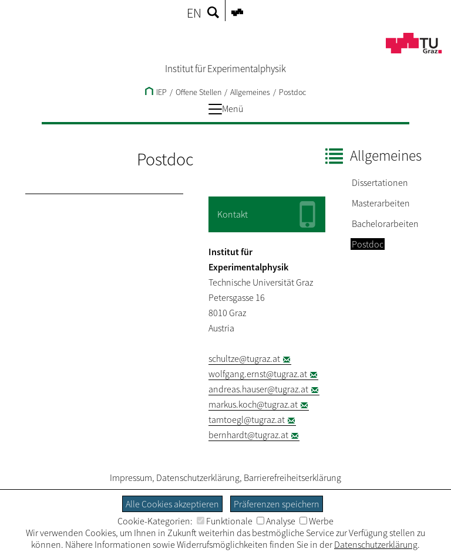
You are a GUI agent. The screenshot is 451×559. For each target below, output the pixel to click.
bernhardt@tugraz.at (248, 435)
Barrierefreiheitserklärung (292, 477)
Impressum (131, 477)
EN (194, 13)
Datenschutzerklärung (198, 477)
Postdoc (292, 92)
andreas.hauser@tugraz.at (258, 389)
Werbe (316, 521)
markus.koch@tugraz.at (253, 404)
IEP (156, 92)
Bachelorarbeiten (385, 223)
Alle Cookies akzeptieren (172, 504)
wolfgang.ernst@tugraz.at (257, 374)
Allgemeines (250, 92)
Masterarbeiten (381, 203)
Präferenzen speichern (276, 504)
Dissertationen (380, 182)
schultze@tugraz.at (244, 358)
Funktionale (225, 521)
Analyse (276, 521)
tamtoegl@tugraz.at (246, 419)
